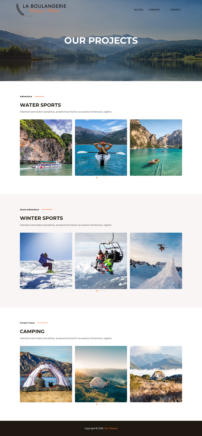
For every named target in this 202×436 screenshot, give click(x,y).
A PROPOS (155, 9)
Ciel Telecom (111, 428)
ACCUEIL (141, 9)
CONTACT (175, 9)
